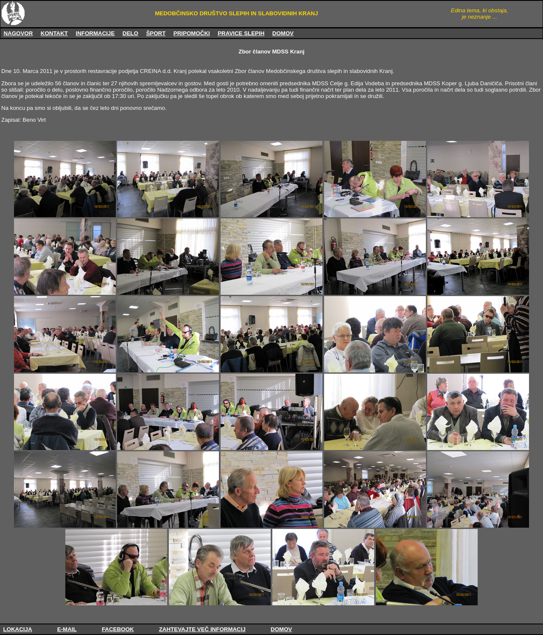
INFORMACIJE (95, 33)
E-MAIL (67, 629)
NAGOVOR (18, 33)
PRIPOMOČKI (192, 33)
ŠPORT (155, 33)
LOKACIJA (17, 629)
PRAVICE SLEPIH (241, 33)
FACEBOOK (118, 629)
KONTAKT (54, 33)
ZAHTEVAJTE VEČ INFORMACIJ (202, 629)
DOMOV (283, 33)
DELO (130, 33)
